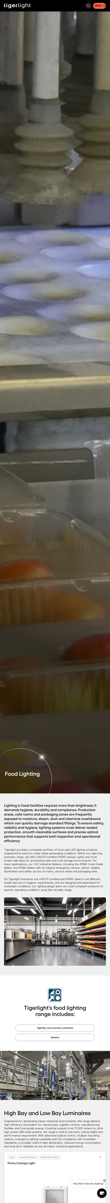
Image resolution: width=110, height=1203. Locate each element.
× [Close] (104, 1180)
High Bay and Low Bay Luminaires (55, 1027)
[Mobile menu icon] (99, 6)
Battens (55, 1037)
